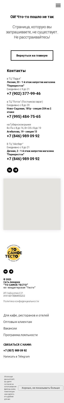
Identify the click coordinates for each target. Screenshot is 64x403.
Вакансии (10, 328)
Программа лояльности (20, 335)
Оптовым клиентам (17, 321)
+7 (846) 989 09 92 (23, 136)
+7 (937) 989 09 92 (15, 350)
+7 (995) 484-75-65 (24, 116)
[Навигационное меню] (58, 5)
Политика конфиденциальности (21, 301)
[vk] (5, 271)
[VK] (9, 170)
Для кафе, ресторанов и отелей (26, 315)
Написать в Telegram (16, 356)
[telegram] (15, 170)
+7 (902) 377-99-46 (24, 93)
